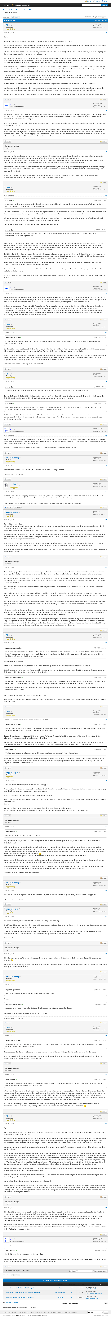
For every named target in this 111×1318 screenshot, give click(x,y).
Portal (89, 1)
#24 (106, 1207)
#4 (106, 195)
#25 (106, 1245)
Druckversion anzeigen (12, 1302)
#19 (106, 953)
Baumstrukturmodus (101, 20)
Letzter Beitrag (90, 1288)
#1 (106, 32)
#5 (106, 293)
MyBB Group (43, 1315)
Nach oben (30, 1312)
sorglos (13, 484)
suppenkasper (12, 512)
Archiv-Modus (39, 1312)
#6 (106, 332)
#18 (106, 916)
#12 (106, 567)
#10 (106, 491)
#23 (106, 1123)
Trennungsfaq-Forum (9, 10)
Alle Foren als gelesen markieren (53, 1312)
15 (72, 1288)
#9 (106, 465)
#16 (106, 826)
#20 (106, 984)
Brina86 (60, 1297)
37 (72, 1292)
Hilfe (105, 1)
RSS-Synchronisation (71, 1312)
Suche (97, 1)
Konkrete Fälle (28, 10)
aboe (60, 1288)
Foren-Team (7, 1312)
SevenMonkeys (60, 1292)
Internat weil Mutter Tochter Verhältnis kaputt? (20, 1288)
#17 (106, 890)
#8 (106, 435)
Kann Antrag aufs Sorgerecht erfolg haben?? (20, 1297)
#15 (106, 780)
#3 (106, 152)
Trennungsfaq (22, 1312)
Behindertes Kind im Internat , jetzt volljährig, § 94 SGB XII (24, 1292)
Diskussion (19, 10)
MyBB (29, 1315)
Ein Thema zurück (11, 1271)
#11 (106, 519)
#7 (106, 381)
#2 (106, 110)
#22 (106, 1074)
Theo (8, 25)
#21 (106, 1035)
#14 (106, 719)
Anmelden (17, 5)
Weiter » (17, 17)
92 (72, 1297)
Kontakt (14, 1312)
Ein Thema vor (23, 1271)
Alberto (96, 1288)
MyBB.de (18, 1315)
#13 (106, 642)
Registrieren (26, 5)
